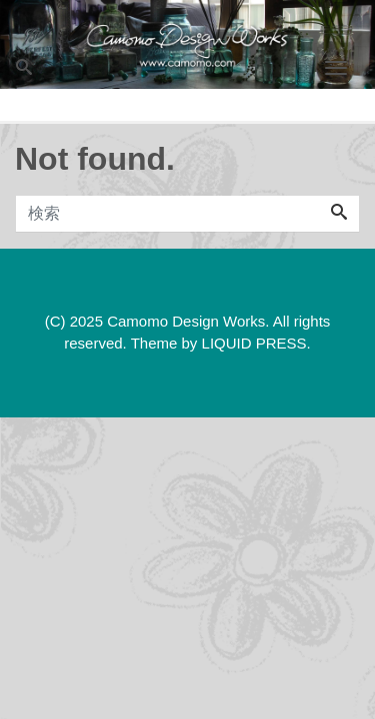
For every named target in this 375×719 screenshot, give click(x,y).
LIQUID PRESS (254, 343)
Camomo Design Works (186, 321)
